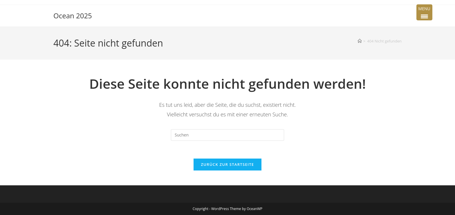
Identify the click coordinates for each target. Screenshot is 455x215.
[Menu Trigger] (424, 12)
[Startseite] (360, 41)
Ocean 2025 (72, 15)
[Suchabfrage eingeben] (227, 135)
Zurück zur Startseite (227, 164)
